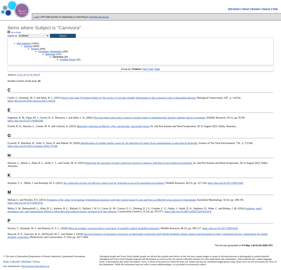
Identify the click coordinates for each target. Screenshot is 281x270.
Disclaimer (26, 261)
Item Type (148, 69)
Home (6, 261)
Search (266, 9)
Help (275, 9)
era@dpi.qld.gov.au (99, 17)
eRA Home (234, 9)
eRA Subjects (23, 43)
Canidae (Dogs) (68, 59)
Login (36, 17)
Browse (255, 9)
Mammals (50, 54)
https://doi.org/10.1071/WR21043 (225, 183)
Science (28, 46)
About (245, 9)
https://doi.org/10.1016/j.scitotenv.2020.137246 (32, 146)
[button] (63, 36)
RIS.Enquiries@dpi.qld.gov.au (35, 266)
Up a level (14, 32)
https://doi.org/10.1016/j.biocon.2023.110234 (31, 100)
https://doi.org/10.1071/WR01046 (25, 120)
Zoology (35, 48)
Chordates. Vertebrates (50, 51)
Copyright (15, 261)
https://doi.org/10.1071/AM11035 (25, 202)
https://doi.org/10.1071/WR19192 (220, 228)
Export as (12, 35)
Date (157, 69)
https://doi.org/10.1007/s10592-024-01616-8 (188, 211)
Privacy (36, 261)
